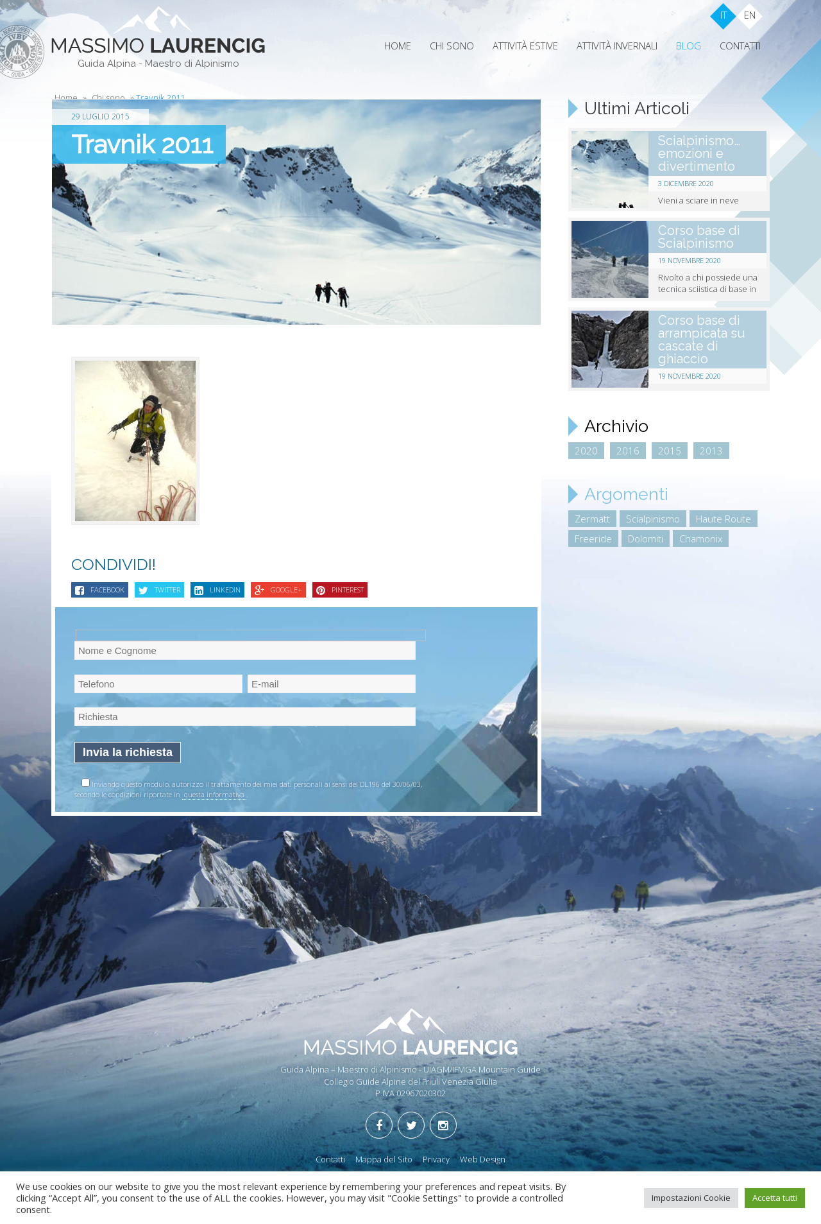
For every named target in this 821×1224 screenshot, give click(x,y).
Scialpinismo (653, 518)
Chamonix (700, 538)
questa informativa (214, 794)
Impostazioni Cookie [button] (691, 1197)
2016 (627, 450)
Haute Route (723, 518)
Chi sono (452, 45)
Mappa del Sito (383, 1159)
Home (397, 45)
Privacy (436, 1159)
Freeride (593, 538)
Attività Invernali (617, 45)
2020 (586, 450)
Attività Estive (525, 45)
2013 (711, 450)
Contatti (740, 45)
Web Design (482, 1159)
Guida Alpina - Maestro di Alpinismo (158, 63)
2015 (669, 450)
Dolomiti (645, 538)
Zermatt (592, 518)
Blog (688, 45)
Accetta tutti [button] (774, 1197)
